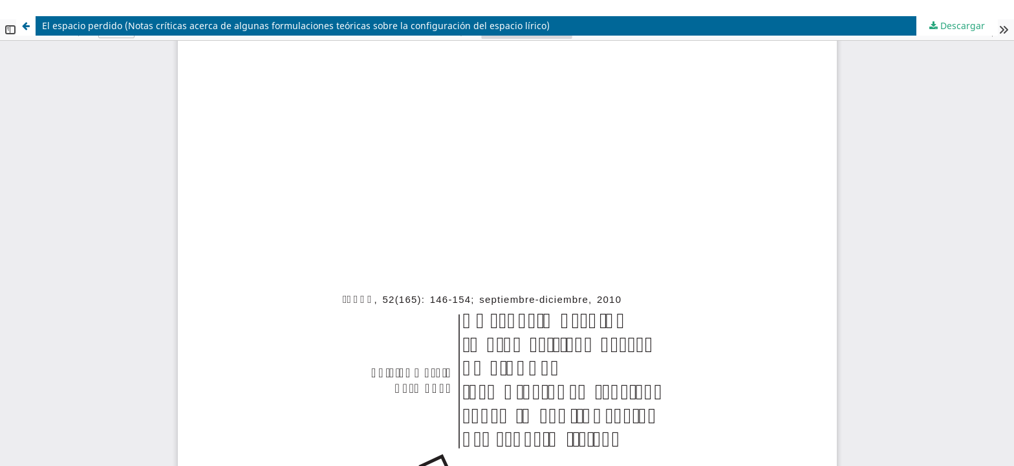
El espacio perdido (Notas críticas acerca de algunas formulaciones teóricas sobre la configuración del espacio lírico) (296, 25)
